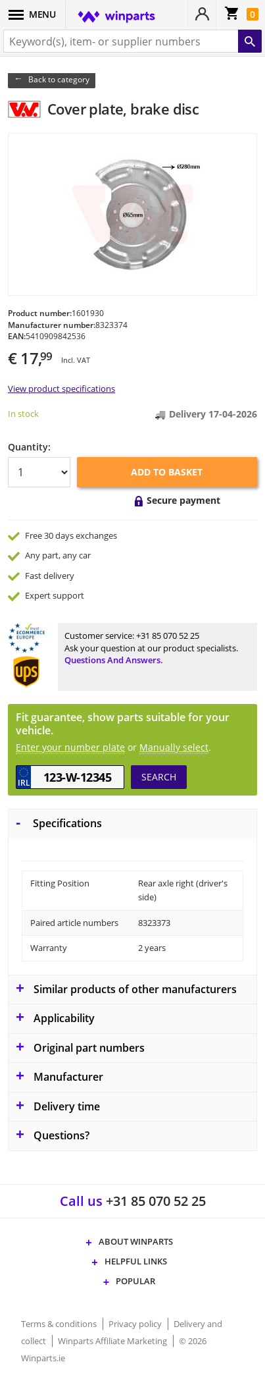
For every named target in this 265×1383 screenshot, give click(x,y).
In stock (23, 414)
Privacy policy (136, 1324)
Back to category (58, 79)
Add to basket (167, 472)
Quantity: (29, 447)
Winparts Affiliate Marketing (113, 1341)
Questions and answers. (113, 660)
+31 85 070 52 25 (167, 635)
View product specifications (61, 388)
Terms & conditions (60, 1324)
